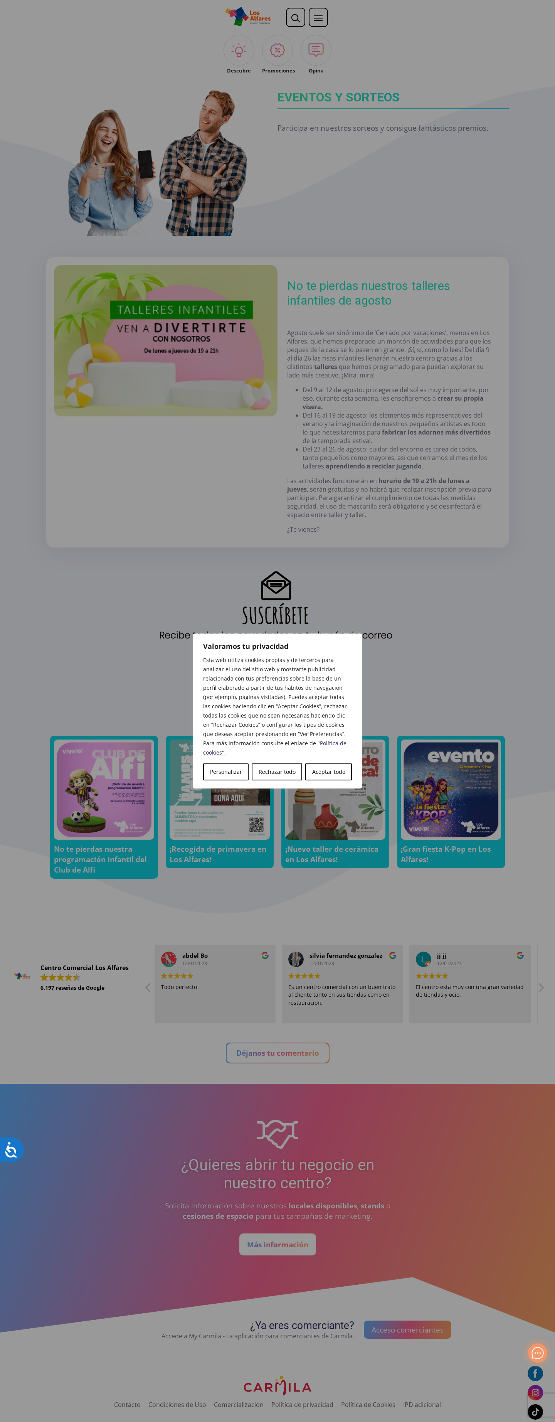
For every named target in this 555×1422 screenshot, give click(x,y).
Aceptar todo (328, 771)
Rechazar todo (277, 771)
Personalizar (226, 771)
